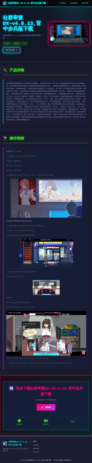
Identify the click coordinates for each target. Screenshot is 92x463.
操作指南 (74, 3)
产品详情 (62, 3)
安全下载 (85, 3)
